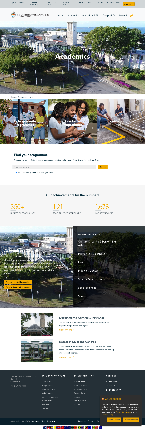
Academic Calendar (50, 397)
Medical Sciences (88, 270)
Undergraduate (31, 172)
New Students (80, 382)
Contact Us (110, 385)
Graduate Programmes (72, 123)
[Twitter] (110, 390)
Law (80, 262)
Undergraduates (80, 389)
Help (118, 2)
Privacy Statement (48, 421)
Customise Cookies (131, 420)
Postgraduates (80, 393)
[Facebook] (107, 390)
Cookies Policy (107, 414)
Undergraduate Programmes (24, 123)
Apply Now (128, 4)
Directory (99, 2)
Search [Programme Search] (103, 167)
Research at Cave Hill (120, 123)
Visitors (77, 404)
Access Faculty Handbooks (18, 282)
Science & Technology (91, 279)
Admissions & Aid (90, 15)
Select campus (18, 2)
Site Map (45, 408)
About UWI (46, 382)
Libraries (81, 2)
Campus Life (109, 15)
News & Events (66, 3)
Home (13, 97)
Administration (48, 393)
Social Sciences (87, 287)
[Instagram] (117, 390)
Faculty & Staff (52, 3)
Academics (73, 15)
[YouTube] (113, 390)
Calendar (110, 2)
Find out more (65, 330)
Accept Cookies (114, 420)
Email (90, 2)
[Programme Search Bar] (54, 167)
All (19, 172)
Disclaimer (35, 421)
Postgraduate (47, 172)
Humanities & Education (92, 253)
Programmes (47, 385)
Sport (81, 296)
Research (123, 15)
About (61, 15)
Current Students (34, 3)
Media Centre (111, 382)
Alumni (77, 397)
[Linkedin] (120, 390)
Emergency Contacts (86, 421)
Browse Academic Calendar (18, 287)
